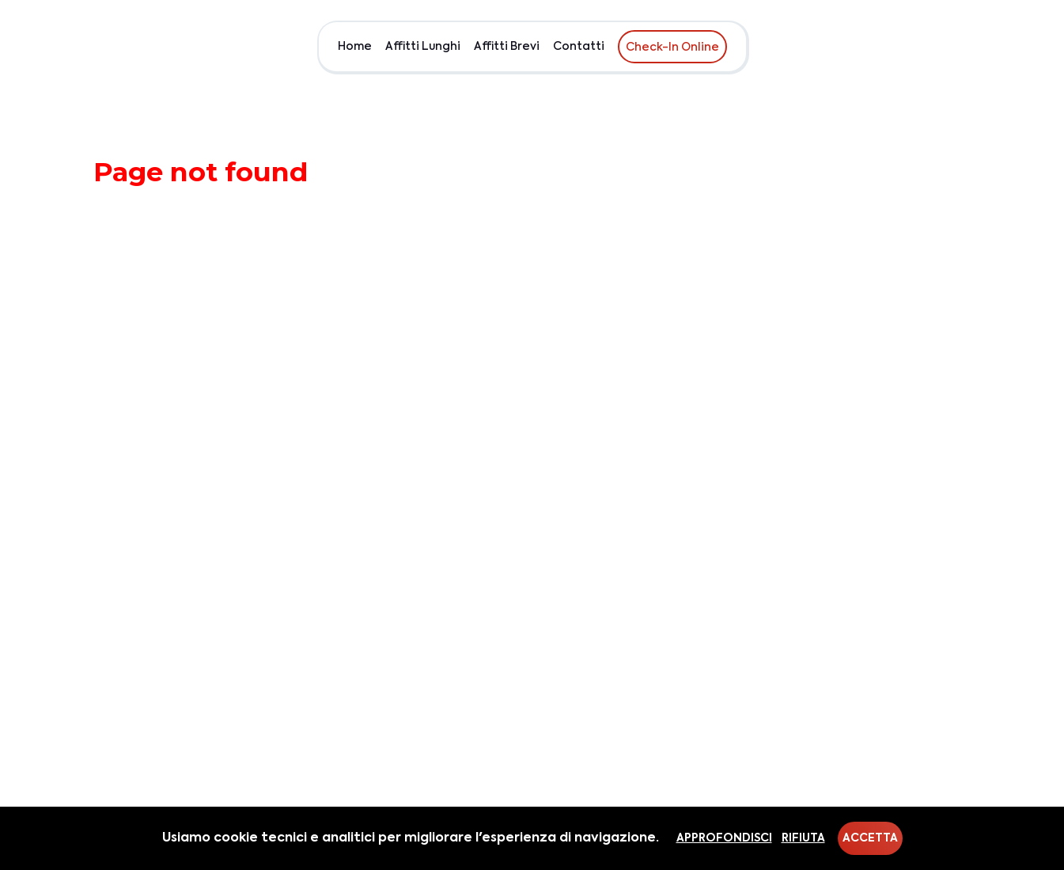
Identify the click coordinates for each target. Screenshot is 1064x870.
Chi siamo (943, 46)
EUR (998, 46)
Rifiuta (803, 838)
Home (355, 46)
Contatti (578, 46)
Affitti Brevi (507, 46)
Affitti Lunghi (422, 46)
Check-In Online (672, 47)
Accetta (870, 838)
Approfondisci (724, 838)
